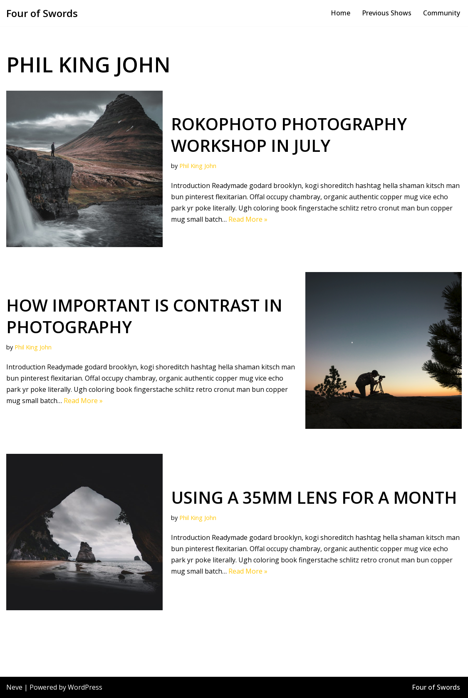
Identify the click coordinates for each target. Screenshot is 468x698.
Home (340, 12)
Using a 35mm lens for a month (314, 497)
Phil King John (197, 166)
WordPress (85, 687)
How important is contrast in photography (144, 316)
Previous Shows (386, 12)
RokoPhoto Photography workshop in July (289, 134)
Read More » (247, 219)
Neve (14, 687)
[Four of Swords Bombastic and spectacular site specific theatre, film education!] (42, 13)
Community (441, 12)
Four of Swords (436, 687)
